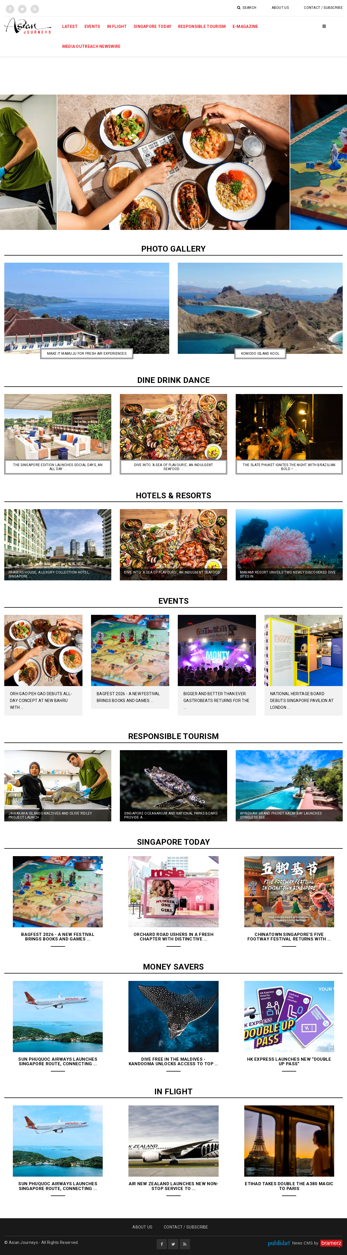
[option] (173, 162)
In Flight (117, 26)
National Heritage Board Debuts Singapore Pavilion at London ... (302, 700)
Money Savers (173, 967)
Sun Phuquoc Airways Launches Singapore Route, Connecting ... (57, 1062)
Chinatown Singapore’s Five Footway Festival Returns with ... (289, 937)
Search (246, 8)
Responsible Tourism (202, 26)
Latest (70, 26)
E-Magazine (245, 26)
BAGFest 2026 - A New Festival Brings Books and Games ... (57, 937)
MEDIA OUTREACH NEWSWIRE (91, 46)
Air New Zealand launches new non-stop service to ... (174, 1186)
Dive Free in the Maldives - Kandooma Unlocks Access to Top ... (173, 1062)
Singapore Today (153, 26)
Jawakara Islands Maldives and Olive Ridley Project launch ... (50, 815)
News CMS (303, 1243)
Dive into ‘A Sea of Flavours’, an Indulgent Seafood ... (172, 574)
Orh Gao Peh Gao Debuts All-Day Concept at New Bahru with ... (41, 700)
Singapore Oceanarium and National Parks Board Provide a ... (171, 815)
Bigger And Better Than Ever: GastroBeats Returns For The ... (216, 700)
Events (92, 26)
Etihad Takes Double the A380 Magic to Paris (289, 1186)
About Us (280, 8)
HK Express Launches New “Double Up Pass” (289, 1062)
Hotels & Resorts (173, 495)
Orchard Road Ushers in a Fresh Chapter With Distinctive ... (173, 937)
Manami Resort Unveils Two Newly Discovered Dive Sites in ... (288, 574)
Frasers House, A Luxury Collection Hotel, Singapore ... (49, 574)
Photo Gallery (173, 249)
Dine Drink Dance (173, 380)
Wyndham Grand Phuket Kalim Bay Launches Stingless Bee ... (281, 815)
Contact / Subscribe (323, 8)
